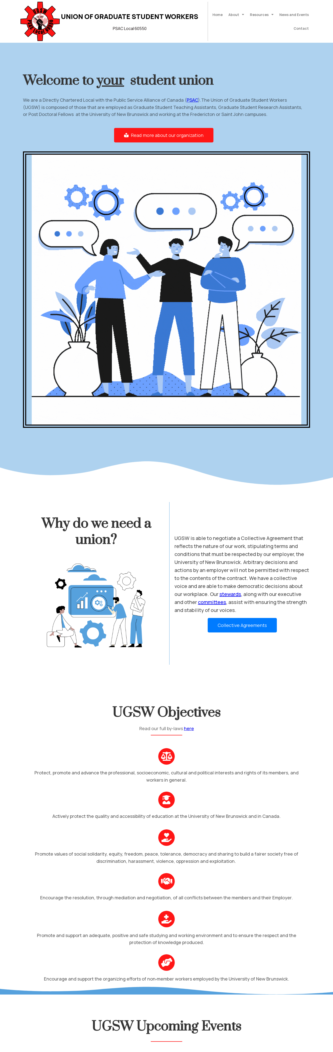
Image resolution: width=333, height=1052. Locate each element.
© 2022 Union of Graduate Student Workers (66, 1045)
